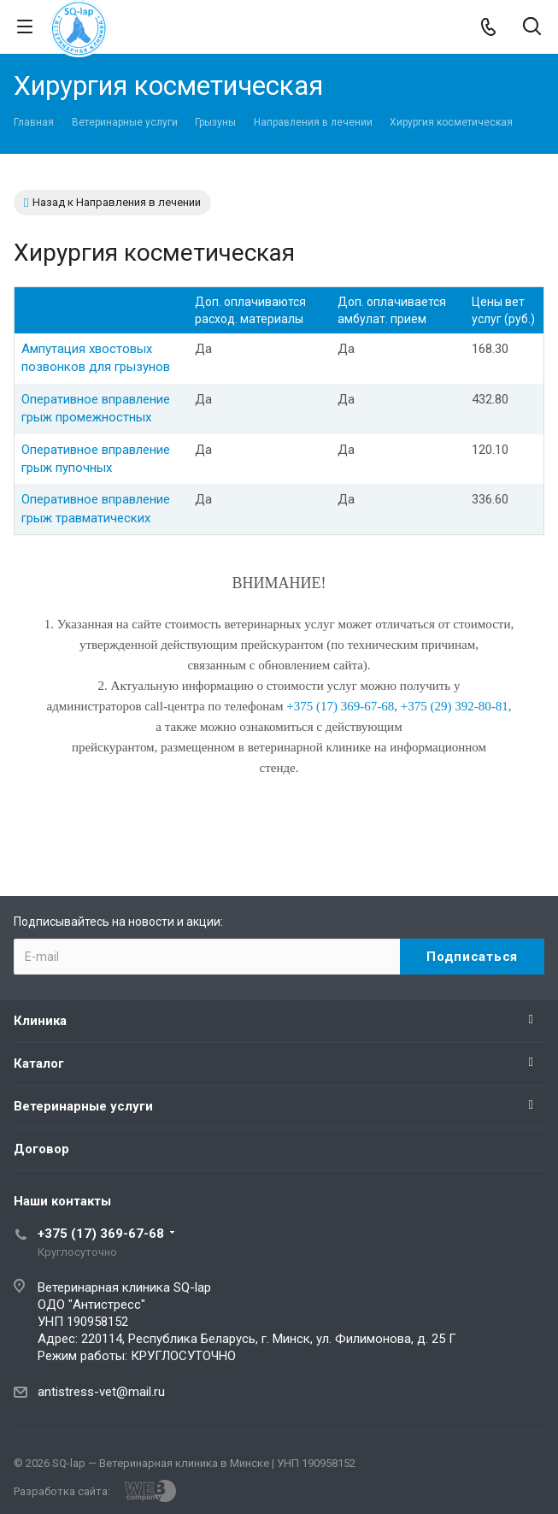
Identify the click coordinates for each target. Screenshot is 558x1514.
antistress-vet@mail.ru (101, 1391)
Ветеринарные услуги (83, 1106)
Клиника (40, 1020)
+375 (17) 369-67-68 (101, 1233)
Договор (41, 1149)
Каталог (39, 1063)
